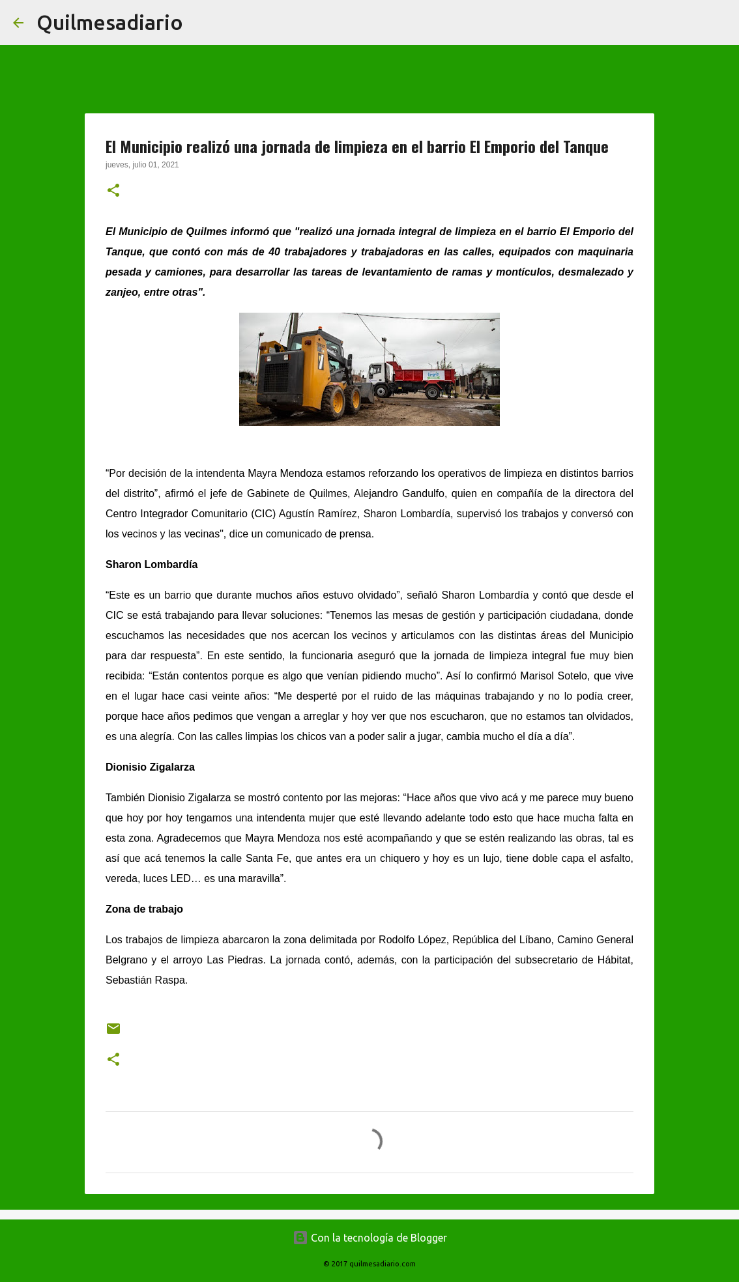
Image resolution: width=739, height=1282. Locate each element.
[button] (113, 191)
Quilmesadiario (109, 22)
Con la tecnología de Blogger (370, 1238)
